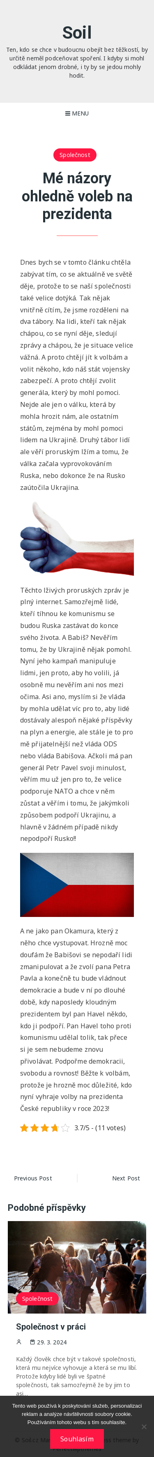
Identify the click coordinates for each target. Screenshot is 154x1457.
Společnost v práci (51, 1327)
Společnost (75, 155)
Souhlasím (76, 1438)
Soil (77, 33)
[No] (144, 1426)
